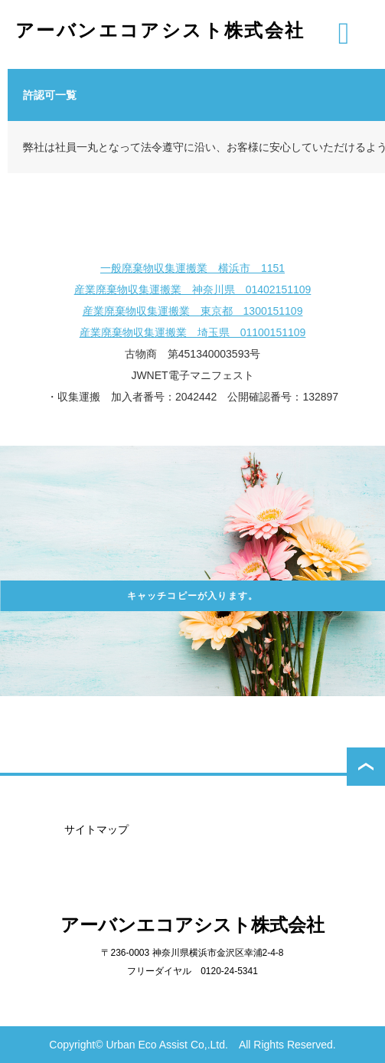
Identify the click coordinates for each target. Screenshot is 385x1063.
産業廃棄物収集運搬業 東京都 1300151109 (193, 311)
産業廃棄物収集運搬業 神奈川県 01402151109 (193, 289)
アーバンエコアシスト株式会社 (160, 30)
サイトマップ (96, 829)
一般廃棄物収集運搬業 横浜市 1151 (192, 268)
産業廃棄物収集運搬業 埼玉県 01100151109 (193, 332)
